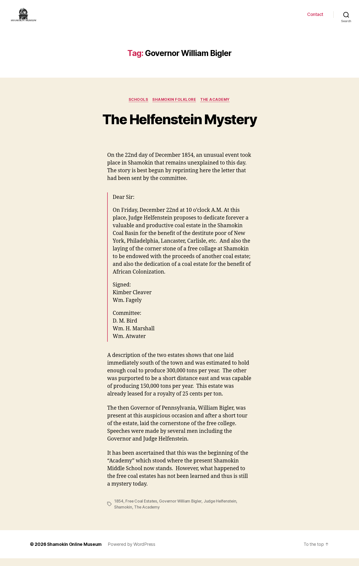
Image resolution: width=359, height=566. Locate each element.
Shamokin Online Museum (75, 552)
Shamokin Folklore (174, 107)
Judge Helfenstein (222, 509)
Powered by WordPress (132, 552)
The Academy (216, 107)
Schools (138, 107)
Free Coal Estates (141, 509)
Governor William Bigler (181, 509)
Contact (315, 18)
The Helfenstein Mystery (179, 126)
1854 (118, 509)
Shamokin (123, 514)
